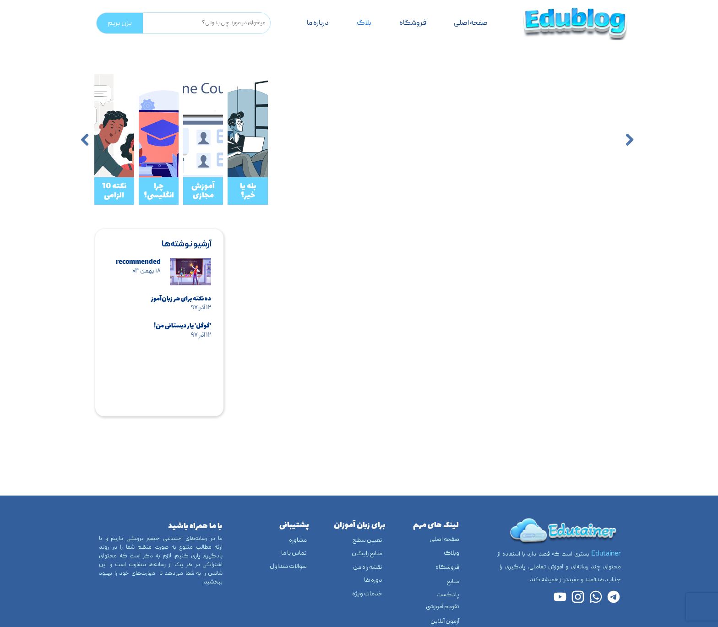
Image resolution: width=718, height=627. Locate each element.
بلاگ (364, 23)
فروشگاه (412, 23)
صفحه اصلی (471, 23)
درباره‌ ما (318, 23)
